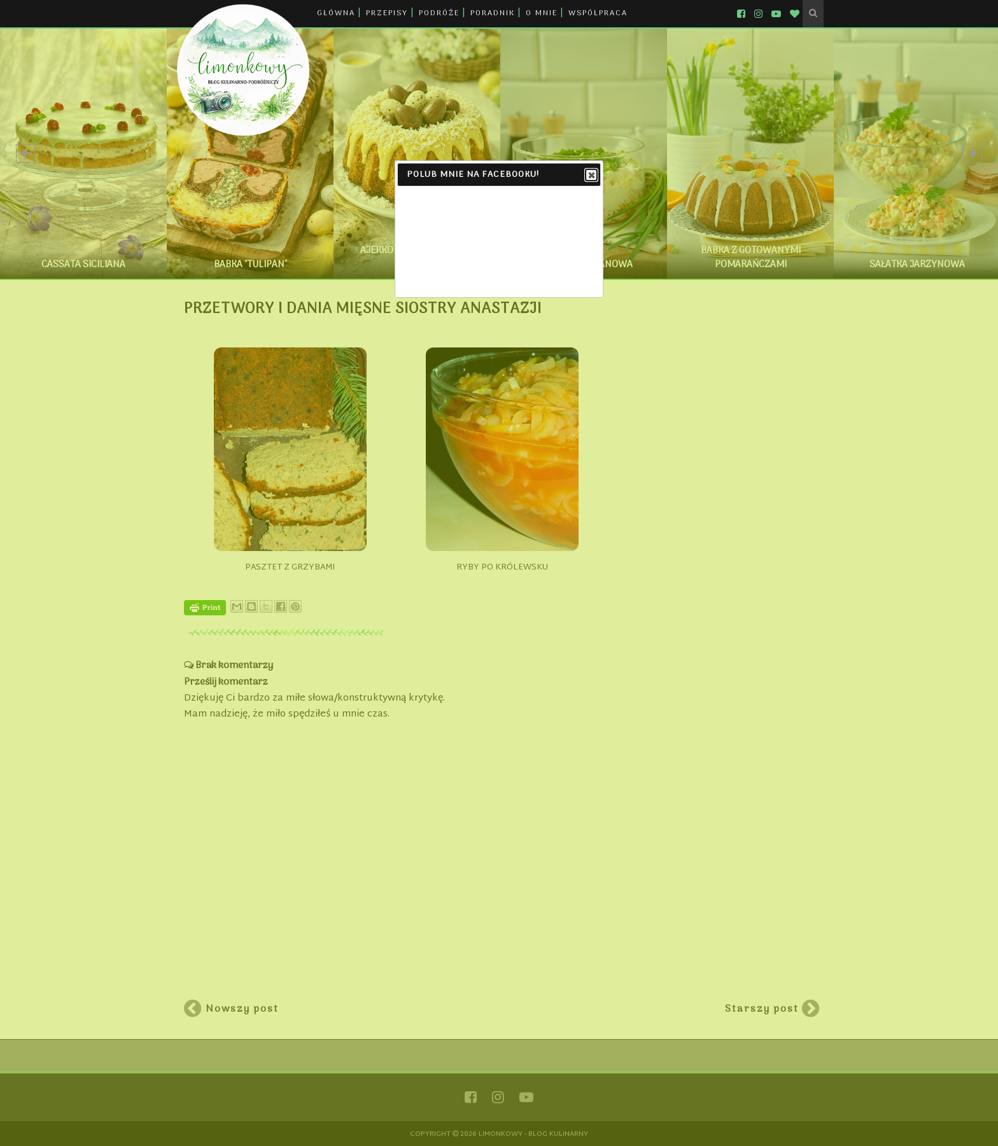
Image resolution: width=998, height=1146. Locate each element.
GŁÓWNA (336, 13)
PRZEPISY (387, 13)
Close (590, 175)
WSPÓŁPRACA (598, 13)
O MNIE (542, 13)
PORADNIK (492, 13)
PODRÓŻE (439, 13)
